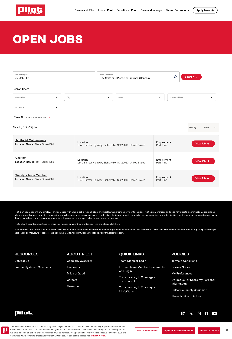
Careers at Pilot (85, 10)
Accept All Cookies (209, 330)
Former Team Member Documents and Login (142, 269)
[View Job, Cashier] (203, 161)
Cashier (20, 157)
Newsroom (74, 286)
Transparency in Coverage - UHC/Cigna (137, 289)
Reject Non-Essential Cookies (178, 330)
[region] (116, 330)
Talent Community (177, 10)
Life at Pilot (105, 10)
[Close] (226, 330)
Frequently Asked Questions (33, 267)
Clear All (18, 117)
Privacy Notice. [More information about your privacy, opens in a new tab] (98, 336)
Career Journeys (151, 10)
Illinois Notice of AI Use (187, 296)
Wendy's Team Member (31, 175)
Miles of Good (76, 273)
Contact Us (22, 261)
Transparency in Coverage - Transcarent (137, 279)
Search (189, 76)
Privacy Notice (181, 267)
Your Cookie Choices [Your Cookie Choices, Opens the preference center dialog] (147, 330)
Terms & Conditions (184, 261)
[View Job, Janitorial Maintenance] (203, 143)
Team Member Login (132, 261)
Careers (72, 280)
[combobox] (52, 78)
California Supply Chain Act (189, 290)
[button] (175, 76)
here (117, 223)
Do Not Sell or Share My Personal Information (193, 281)
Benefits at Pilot (127, 10)
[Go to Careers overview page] (30, 10)
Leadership (74, 267)
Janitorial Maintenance (30, 140)
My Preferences (182, 273)
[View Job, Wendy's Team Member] (203, 178)
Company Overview (79, 261)
